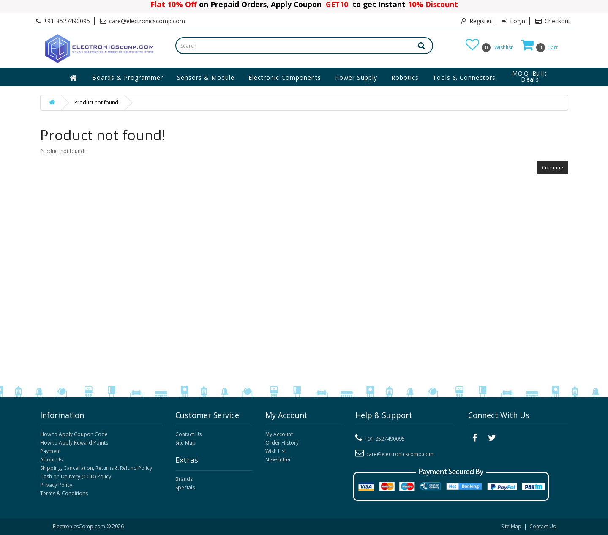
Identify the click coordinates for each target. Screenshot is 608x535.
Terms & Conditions (64, 493)
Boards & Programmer (127, 78)
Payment (50, 451)
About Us (51, 459)
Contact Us (188, 434)
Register (476, 21)
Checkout (552, 21)
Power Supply (356, 78)
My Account (279, 434)
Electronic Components (284, 78)
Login (513, 21)
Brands (184, 479)
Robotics (405, 78)
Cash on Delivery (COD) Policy (75, 476)
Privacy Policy (56, 485)
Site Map (185, 442)
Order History (282, 442)
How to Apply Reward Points (74, 442)
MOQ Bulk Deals (530, 76)
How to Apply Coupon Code (74, 434)
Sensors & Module (205, 78)
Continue (552, 167)
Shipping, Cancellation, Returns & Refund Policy (96, 468)
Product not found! (97, 102)
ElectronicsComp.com (79, 526)
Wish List (275, 451)
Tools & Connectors (464, 78)
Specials (185, 487)
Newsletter (278, 459)
